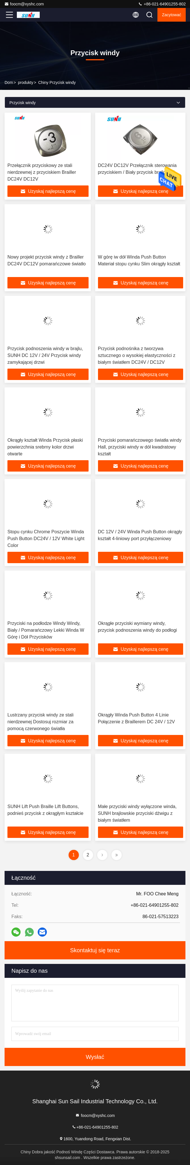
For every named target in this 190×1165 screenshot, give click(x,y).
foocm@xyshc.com (24, 4)
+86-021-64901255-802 (162, 4)
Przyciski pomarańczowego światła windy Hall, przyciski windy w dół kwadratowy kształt (140, 447)
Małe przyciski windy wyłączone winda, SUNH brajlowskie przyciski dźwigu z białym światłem (137, 813)
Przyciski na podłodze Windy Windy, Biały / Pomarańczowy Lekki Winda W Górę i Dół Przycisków (45, 630)
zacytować (171, 15)
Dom (9, 82)
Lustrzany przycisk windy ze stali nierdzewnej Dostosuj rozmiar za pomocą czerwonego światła (40, 721)
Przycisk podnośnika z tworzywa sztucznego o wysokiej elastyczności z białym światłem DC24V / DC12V (136, 355)
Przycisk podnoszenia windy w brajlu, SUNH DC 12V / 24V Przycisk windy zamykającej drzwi (45, 355)
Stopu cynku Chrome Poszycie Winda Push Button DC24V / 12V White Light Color (45, 538)
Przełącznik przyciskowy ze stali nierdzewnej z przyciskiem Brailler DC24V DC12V (41, 172)
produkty (25, 82)
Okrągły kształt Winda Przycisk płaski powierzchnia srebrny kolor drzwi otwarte (45, 447)
